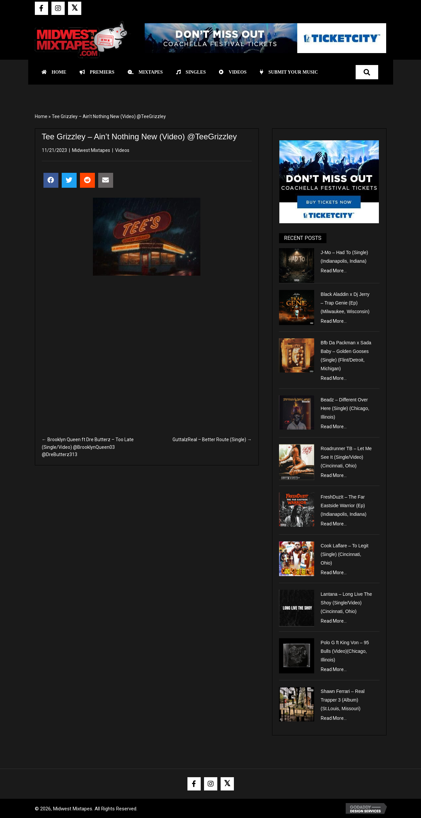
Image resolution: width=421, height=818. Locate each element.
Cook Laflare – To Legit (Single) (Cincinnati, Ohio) (345, 554)
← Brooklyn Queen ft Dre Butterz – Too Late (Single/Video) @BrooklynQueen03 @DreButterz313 (88, 447)
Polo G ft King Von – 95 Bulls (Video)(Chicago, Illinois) (345, 651)
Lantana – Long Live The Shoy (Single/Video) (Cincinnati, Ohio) (346, 602)
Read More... (334, 270)
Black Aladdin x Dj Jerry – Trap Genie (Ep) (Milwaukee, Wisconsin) (345, 303)
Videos (122, 150)
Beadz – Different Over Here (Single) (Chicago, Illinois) (345, 408)
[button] (41, 8)
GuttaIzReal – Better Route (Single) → (212, 439)
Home (41, 116)
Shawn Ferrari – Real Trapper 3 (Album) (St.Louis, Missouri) (343, 700)
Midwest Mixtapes (91, 150)
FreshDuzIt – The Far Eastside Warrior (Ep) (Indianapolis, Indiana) (344, 505)
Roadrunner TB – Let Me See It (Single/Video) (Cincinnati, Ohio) (346, 457)
